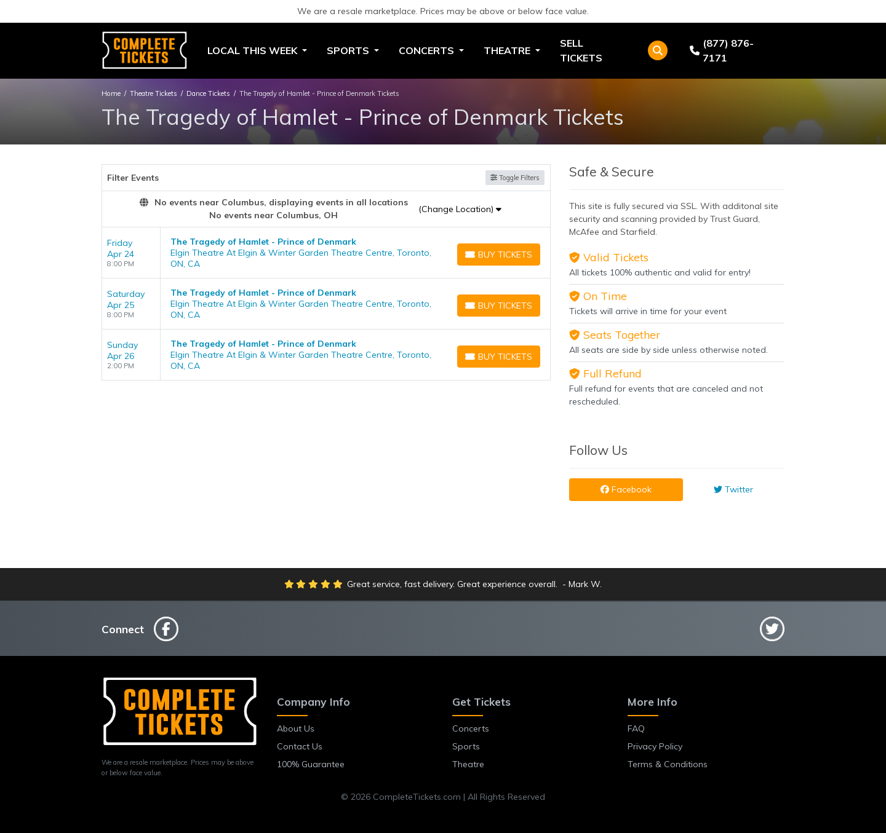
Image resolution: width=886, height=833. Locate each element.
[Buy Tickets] (498, 254)
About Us (295, 728)
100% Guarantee (311, 764)
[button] (658, 50)
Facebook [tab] (626, 489)
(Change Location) (459, 209)
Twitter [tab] (733, 489)
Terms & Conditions (668, 764)
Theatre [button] (508, 50)
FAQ (636, 728)
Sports (466, 746)
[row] (326, 252)
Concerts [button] (428, 50)
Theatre (468, 764)
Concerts (470, 728)
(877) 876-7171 (722, 50)
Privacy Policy (655, 746)
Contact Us (299, 746)
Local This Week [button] (253, 50)
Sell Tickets (581, 50)
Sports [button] (349, 50)
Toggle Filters (515, 177)
